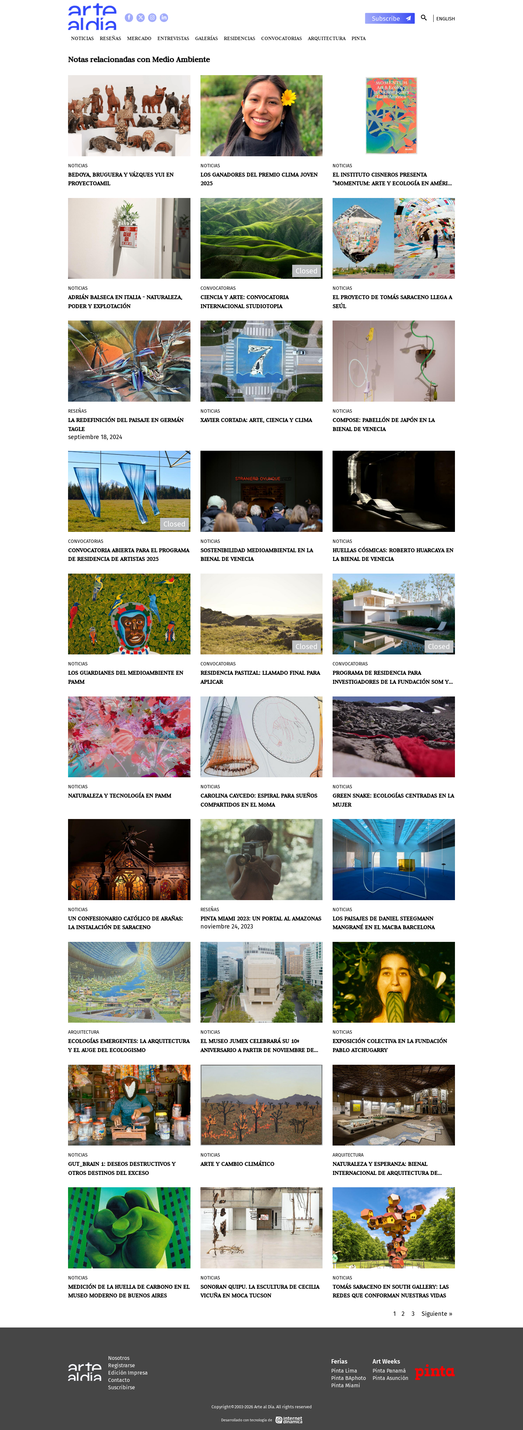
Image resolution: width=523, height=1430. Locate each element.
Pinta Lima (344, 1371)
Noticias (82, 38)
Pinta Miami (345, 1385)
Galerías (206, 38)
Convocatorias (281, 38)
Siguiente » (437, 1313)
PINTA (359, 38)
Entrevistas (173, 38)
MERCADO (139, 38)
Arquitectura (327, 38)
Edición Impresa (128, 1373)
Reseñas (110, 38)
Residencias (239, 38)
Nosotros (118, 1358)
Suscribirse (121, 1387)
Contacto (119, 1380)
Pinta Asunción (390, 1378)
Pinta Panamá (389, 1371)
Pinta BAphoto (348, 1378)
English (445, 19)
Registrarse (121, 1365)
